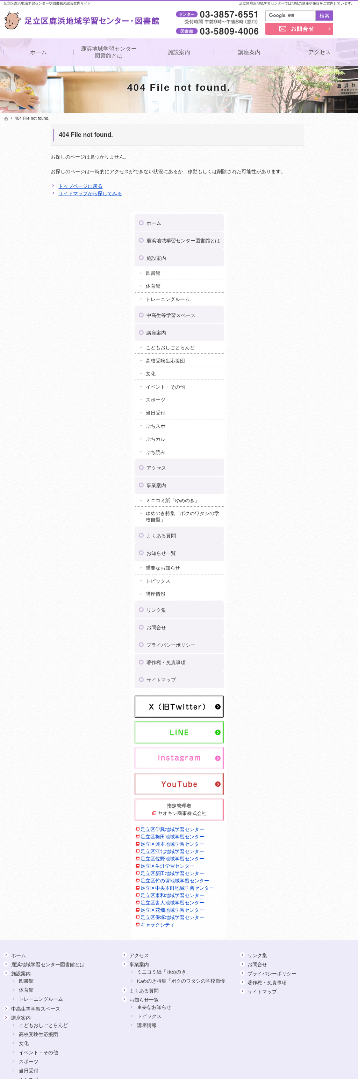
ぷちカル (288, 349)
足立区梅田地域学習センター (305, 745)
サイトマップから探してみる (43, 193)
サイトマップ (293, 590)
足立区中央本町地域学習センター (309, 796)
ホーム (286, 133)
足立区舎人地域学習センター (305, 811)
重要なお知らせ (295, 477)
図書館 (285, 182)
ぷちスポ (288, 335)
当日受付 (288, 322)
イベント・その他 (297, 296)
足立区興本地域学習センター (305, 752)
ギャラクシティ (290, 833)
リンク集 (288, 520)
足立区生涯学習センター (300, 774)
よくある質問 (293, 445)
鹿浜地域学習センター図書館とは (315, 150)
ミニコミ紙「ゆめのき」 (305, 410)
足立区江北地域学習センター (305, 759)
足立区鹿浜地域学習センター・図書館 (210, 1062)
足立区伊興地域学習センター (305, 737)
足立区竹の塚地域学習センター (307, 789)
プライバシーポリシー (303, 555)
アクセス (288, 378)
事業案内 (288, 395)
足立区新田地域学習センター (305, 781)
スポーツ (288, 309)
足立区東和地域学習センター (305, 803)
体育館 (285, 196)
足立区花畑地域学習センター (305, 818)
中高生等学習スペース (303, 225)
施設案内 (288, 168)
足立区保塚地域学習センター (305, 825)
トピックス (290, 490)
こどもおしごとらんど (302, 257)
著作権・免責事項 (298, 572)
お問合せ (288, 537)
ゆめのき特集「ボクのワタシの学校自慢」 (314, 426)
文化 (283, 283)
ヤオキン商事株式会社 (313, 721)
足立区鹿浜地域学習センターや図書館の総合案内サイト (47, 3)
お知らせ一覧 (293, 462)
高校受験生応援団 (297, 270)
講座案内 (288, 242)
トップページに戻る (33, 186)
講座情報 (288, 504)
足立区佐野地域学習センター (305, 767)
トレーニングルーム (300, 209)
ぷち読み (288, 362)
